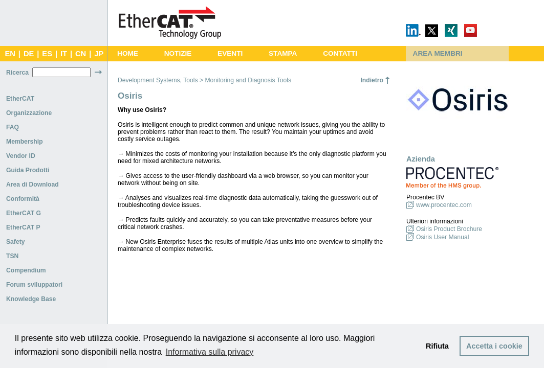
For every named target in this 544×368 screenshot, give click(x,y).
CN (80, 54)
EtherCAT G (23, 213)
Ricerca (17, 72)
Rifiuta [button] (437, 346)
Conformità (22, 198)
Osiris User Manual (442, 237)
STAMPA (283, 53)
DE (29, 54)
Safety (15, 241)
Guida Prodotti (27, 170)
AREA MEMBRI (438, 53)
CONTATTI (340, 53)
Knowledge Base (31, 299)
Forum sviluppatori (34, 284)
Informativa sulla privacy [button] (210, 352)
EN (10, 54)
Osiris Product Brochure (449, 229)
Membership (24, 141)
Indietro (371, 80)
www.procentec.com (444, 205)
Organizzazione (29, 113)
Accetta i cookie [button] (494, 346)
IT (63, 54)
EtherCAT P (23, 227)
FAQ (12, 127)
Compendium (26, 270)
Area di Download (32, 184)
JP (98, 54)
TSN (12, 256)
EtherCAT (20, 98)
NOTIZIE (178, 53)
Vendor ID (20, 155)
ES (47, 54)
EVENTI (230, 53)
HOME (127, 53)
